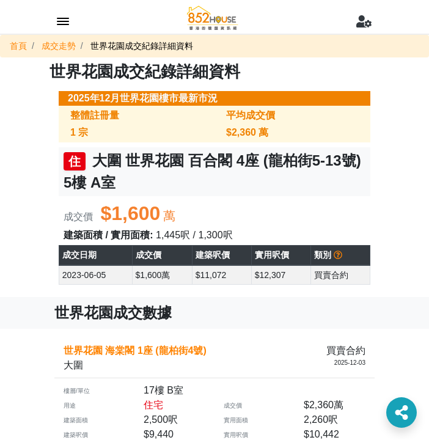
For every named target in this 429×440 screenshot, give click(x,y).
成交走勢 (59, 46)
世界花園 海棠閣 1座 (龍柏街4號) (135, 350)
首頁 (18, 46)
